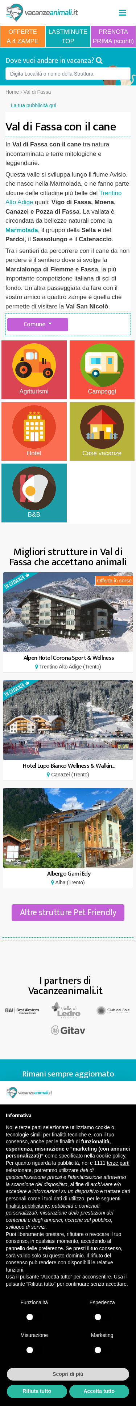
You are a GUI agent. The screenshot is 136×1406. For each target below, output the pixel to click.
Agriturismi (34, 369)
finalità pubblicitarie (27, 1206)
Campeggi (102, 369)
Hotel (34, 431)
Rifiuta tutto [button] (36, 1391)
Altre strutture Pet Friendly (68, 912)
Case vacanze (102, 431)
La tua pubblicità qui (33, 105)
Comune (35, 324)
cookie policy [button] (110, 1156)
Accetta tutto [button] (99, 1391)
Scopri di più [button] (68, 1374)
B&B (34, 492)
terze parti (118, 1163)
